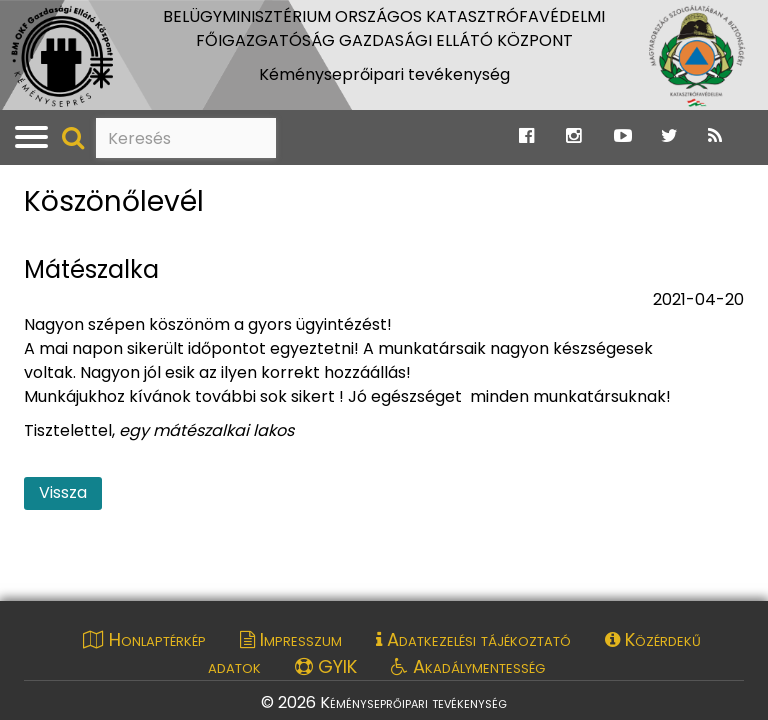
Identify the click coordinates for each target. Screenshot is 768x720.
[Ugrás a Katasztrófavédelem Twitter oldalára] (669, 136)
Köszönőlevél (114, 202)
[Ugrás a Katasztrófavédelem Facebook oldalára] (526, 136)
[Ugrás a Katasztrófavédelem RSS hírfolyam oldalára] (715, 136)
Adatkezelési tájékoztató (473, 639)
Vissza (63, 492)
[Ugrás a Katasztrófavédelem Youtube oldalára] (623, 136)
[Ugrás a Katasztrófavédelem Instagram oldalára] (573, 136)
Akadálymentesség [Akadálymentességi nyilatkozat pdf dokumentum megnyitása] (468, 666)
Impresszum (291, 639)
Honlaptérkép (144, 639)
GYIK (326, 666)
